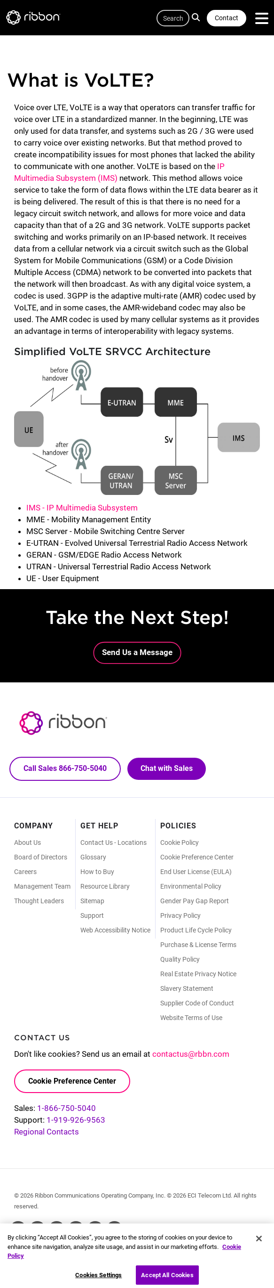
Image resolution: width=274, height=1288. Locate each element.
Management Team (42, 886)
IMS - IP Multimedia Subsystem (82, 507)
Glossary (93, 857)
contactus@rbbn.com (190, 1054)
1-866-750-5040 (66, 1108)
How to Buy (97, 871)
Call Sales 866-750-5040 (65, 768)
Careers (25, 871)
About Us (27, 842)
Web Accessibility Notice (115, 930)
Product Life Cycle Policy (196, 930)
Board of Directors (40, 857)
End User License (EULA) (196, 871)
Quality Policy (180, 959)
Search (197, 17)
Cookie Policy (179, 842)
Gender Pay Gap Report (194, 901)
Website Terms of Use (191, 1017)
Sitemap (92, 901)
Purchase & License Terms (198, 944)
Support (92, 915)
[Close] (259, 1242)
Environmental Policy (190, 886)
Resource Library (105, 886)
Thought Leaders (39, 901)
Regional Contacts (46, 1131)
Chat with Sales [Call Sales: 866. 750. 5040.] (167, 768)
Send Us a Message (137, 652)
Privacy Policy (180, 915)
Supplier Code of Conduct (197, 1003)
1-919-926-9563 (76, 1120)
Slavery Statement (186, 988)
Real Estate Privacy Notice (198, 974)
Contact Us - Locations (113, 842)
